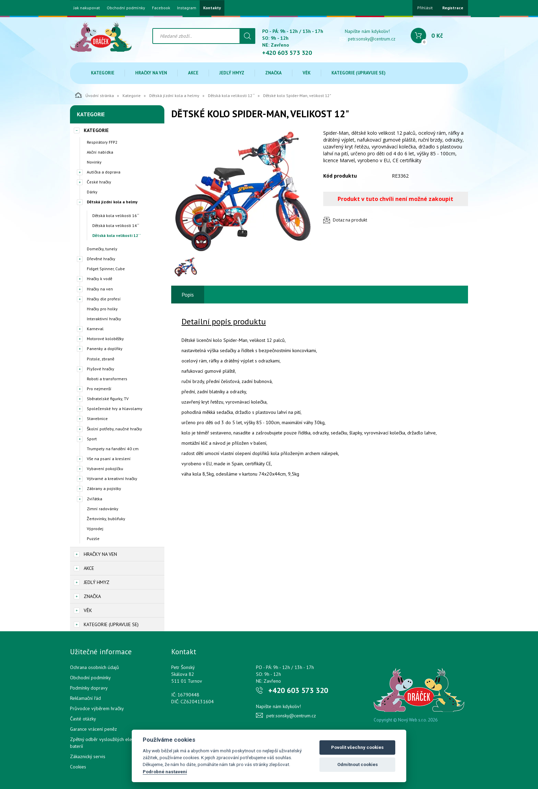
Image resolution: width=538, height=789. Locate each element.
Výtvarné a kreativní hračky (112, 478)
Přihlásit (425, 7)
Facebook (161, 7)
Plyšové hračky (100, 368)
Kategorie (102, 73)
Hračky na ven (151, 73)
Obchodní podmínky (126, 7)
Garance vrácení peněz (93, 729)
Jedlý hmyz (231, 73)
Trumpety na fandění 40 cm (113, 448)
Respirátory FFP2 (102, 142)
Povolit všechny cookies (357, 747)
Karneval (95, 328)
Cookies (78, 767)
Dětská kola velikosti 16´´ (115, 215)
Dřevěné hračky (101, 258)
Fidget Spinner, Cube (106, 268)
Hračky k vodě (99, 278)
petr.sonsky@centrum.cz (371, 39)
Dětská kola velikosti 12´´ (231, 95)
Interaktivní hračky (104, 318)
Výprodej (95, 528)
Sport (92, 438)
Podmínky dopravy (89, 688)
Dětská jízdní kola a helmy (174, 95)
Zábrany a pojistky (104, 488)
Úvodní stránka (94, 95)
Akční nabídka (100, 152)
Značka (273, 73)
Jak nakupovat (86, 7)
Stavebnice (97, 418)
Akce (193, 73)
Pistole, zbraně (100, 358)
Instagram (186, 7)
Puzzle (93, 538)
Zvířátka (94, 498)
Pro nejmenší (99, 388)
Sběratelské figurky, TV (108, 398)
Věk (307, 73)
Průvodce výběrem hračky (97, 708)
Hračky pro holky (102, 308)
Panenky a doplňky (104, 348)
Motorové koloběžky (105, 338)
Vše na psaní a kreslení (109, 458)
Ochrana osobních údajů (94, 667)
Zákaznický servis (87, 756)
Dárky (92, 191)
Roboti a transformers (107, 378)
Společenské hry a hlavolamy (114, 408)
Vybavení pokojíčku (105, 468)
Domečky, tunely (102, 248)
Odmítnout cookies (357, 764)
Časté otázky (83, 719)
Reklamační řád (85, 698)
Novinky (94, 162)
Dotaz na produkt (350, 220)
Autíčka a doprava (103, 172)
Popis (188, 294)
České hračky (99, 181)
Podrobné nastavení (165, 771)
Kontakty (212, 7)
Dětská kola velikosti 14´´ (115, 225)
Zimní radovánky (102, 508)
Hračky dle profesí (104, 298)
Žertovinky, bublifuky (106, 518)
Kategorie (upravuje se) (358, 73)
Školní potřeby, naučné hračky (114, 428)
